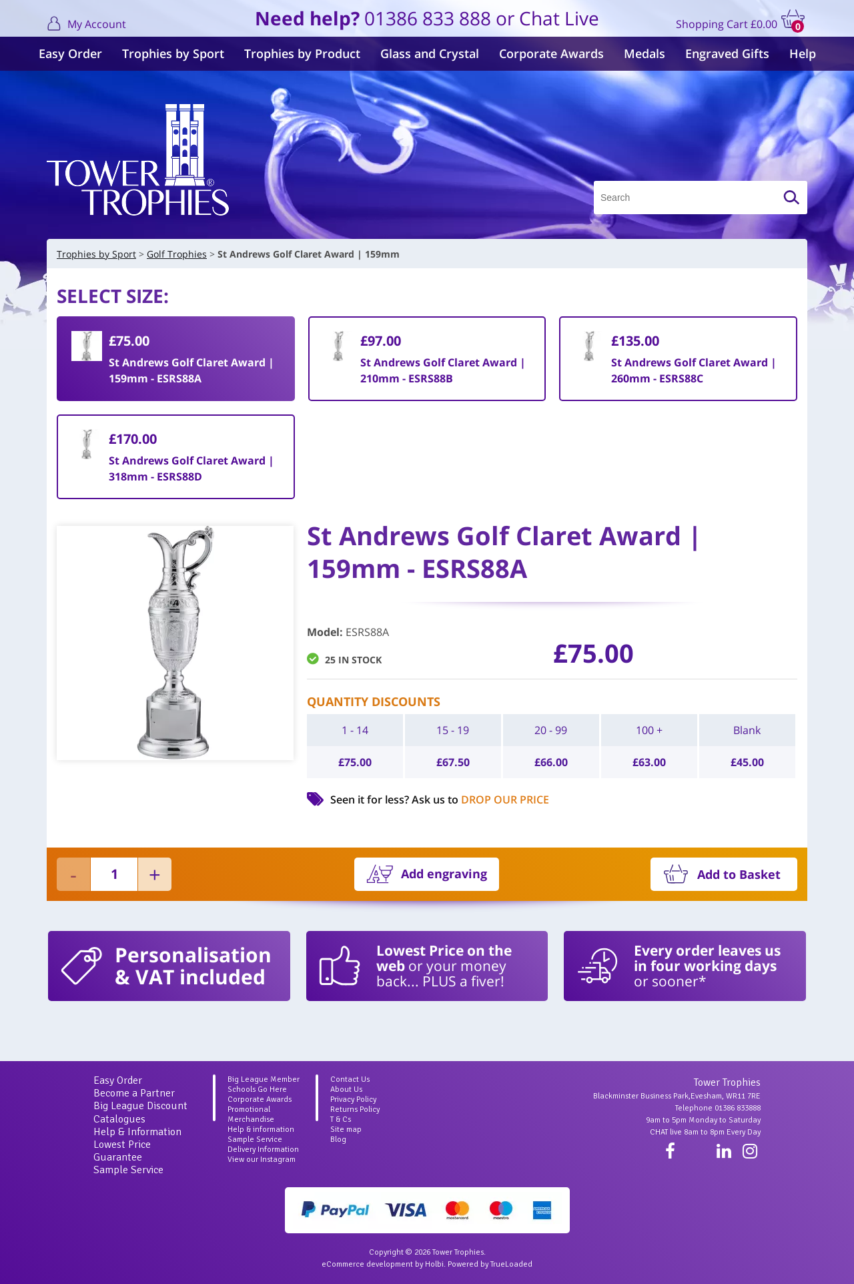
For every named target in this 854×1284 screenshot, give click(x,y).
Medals (644, 53)
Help (802, 53)
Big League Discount (140, 1105)
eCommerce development (367, 1264)
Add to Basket (739, 874)
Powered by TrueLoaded (490, 1264)
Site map (346, 1130)
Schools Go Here (257, 1089)
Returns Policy (355, 1109)
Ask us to (480, 799)
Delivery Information (263, 1150)
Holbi (434, 1264)
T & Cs (340, 1119)
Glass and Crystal (429, 53)
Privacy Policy (353, 1099)
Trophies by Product (302, 53)
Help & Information (137, 1132)
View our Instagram (262, 1160)
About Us (346, 1089)
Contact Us (350, 1079)
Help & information (261, 1130)
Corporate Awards (551, 53)
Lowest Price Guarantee (122, 1151)
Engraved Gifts (727, 53)
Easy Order (70, 53)
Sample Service (128, 1170)
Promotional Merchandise (251, 1114)
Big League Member (264, 1079)
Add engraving (444, 874)
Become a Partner (134, 1093)
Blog (338, 1140)
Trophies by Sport (173, 53)
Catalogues (119, 1119)
